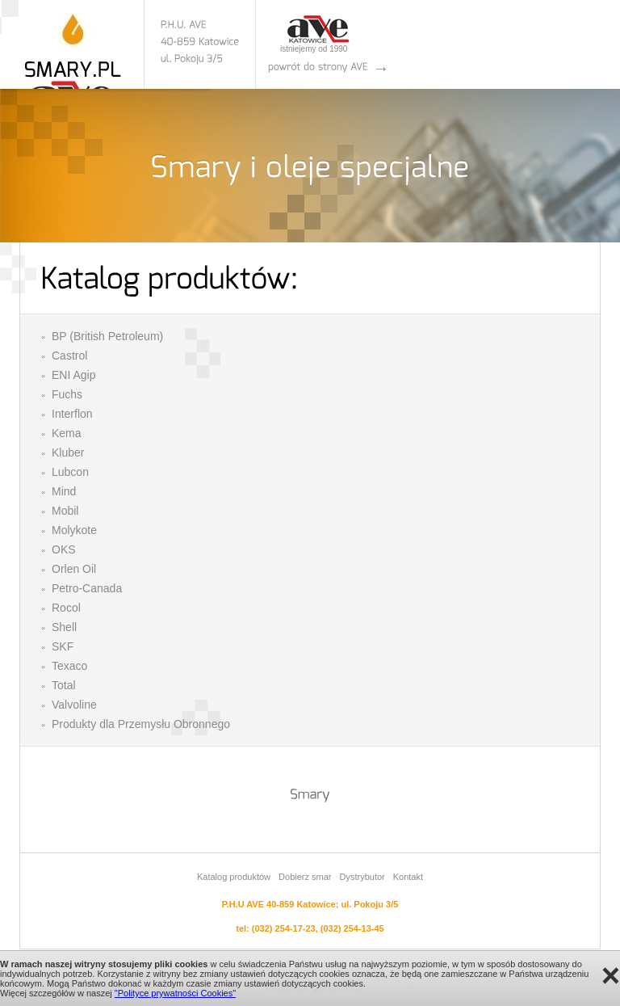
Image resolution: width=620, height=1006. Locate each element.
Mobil (65, 510)
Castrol (69, 355)
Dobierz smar (305, 877)
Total (64, 685)
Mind (64, 491)
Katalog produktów (233, 877)
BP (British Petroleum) (107, 336)
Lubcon (70, 471)
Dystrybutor (361, 877)
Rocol (66, 607)
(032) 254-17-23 (284, 928)
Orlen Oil (74, 568)
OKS (64, 549)
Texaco (69, 665)
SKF (62, 646)
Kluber (68, 452)
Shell (64, 627)
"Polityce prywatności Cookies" (175, 993)
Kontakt (408, 877)
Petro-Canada (87, 588)
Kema (67, 433)
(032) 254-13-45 (352, 928)
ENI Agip (73, 374)
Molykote (74, 530)
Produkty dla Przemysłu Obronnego (141, 724)
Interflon (72, 413)
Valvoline (74, 704)
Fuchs (67, 394)
